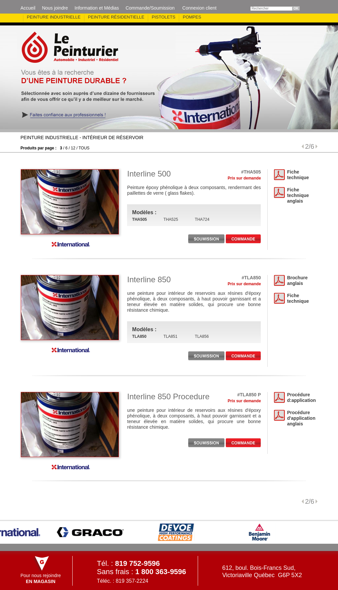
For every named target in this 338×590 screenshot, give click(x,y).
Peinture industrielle (54, 17)
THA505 (139, 219)
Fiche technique (298, 174)
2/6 (309, 146)
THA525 (170, 219)
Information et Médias (97, 8)
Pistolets (163, 17)
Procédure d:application (301, 397)
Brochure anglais (297, 280)
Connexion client (199, 8)
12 (73, 148)
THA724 (202, 219)
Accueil (27, 8)
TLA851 (170, 336)
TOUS (84, 148)
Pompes (192, 17)
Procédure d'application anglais (301, 418)
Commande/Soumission (150, 8)
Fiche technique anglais (298, 195)
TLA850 (139, 336)
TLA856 (202, 336)
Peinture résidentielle (116, 17)
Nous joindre (55, 8)
